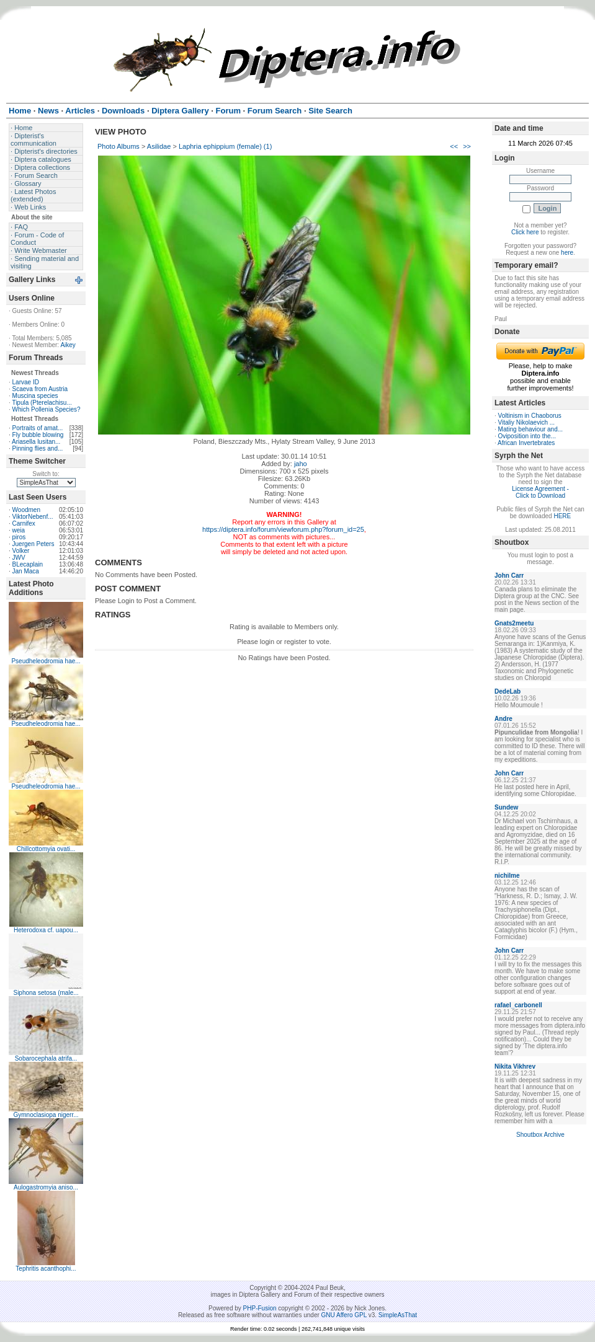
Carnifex (23, 523)
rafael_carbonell (518, 1005)
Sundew (506, 807)
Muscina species (35, 395)
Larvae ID (25, 382)
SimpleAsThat (397, 1315)
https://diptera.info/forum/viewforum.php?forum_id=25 (283, 529)
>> (467, 146)
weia (18, 530)
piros (19, 537)
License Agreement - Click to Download (540, 492)
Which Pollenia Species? (46, 409)
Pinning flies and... (37, 448)
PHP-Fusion (260, 1308)
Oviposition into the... (527, 436)
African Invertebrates (526, 442)
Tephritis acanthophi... (46, 1268)
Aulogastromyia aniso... (46, 1187)
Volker (21, 550)
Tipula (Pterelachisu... (41, 402)
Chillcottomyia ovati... (46, 848)
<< (454, 146)
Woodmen (26, 509)
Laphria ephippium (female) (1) (225, 146)
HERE (562, 516)
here (567, 252)
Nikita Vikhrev (514, 1066)
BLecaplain (27, 564)
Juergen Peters (33, 544)
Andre (503, 718)
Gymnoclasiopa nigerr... (45, 1114)
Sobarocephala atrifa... (46, 1058)
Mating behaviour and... (530, 429)
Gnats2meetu (514, 623)
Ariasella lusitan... (36, 441)
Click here (525, 232)
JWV (18, 557)
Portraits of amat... (37, 428)
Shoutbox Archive (540, 1134)
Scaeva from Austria (40, 389)
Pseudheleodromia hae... (45, 661)
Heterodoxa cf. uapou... (46, 930)
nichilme (507, 875)
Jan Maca (25, 571)
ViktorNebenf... (32, 516)
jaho (300, 463)
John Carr (509, 575)
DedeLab (507, 691)
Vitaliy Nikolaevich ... (526, 422)
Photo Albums (118, 146)
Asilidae (159, 146)
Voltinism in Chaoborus (529, 415)
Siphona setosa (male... (45, 992)
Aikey (67, 345)
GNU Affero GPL (344, 1315)
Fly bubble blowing (38, 434)
